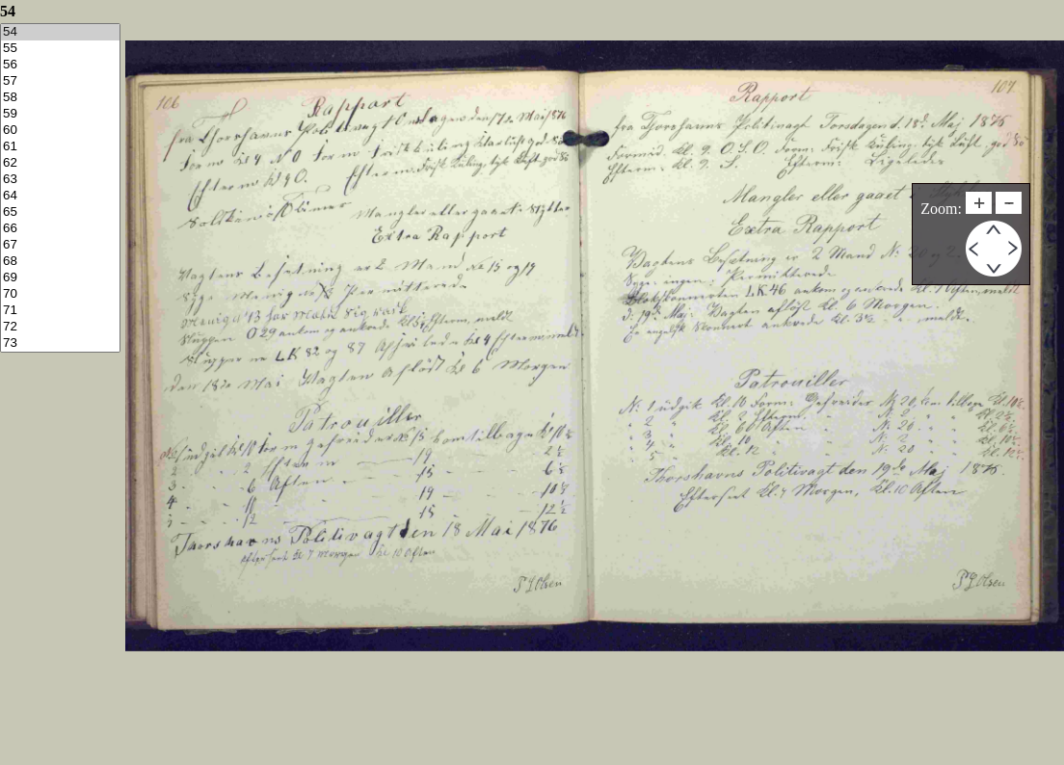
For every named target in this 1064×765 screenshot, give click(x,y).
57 (60, 81)
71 (60, 311)
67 (60, 245)
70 (60, 294)
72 (60, 327)
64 (60, 196)
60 (60, 130)
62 (60, 163)
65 (60, 212)
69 (60, 278)
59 (60, 114)
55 (60, 48)
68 (60, 261)
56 (60, 65)
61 (60, 147)
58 (60, 98)
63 (60, 179)
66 (60, 229)
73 (60, 343)
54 (60, 32)
